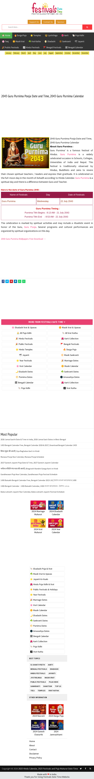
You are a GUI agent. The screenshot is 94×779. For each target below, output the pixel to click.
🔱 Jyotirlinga (51, 35)
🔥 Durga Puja (69, 349)
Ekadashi (54, 668)
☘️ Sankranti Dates (70, 371)
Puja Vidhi (53, 681)
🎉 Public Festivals (10, 47)
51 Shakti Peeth (37, 664)
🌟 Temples (35, 35)
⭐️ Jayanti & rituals (39, 578)
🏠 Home (6, 35)
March (24, 53)
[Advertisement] (47, 74)
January (8, 53)
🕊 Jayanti (79, 41)
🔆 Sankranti (65, 41)
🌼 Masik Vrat (19, 41)
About (32, 744)
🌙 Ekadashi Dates (24, 371)
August (51, 53)
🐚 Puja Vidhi (78, 35)
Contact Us (48, 22)
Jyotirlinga (36, 677)
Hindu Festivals (37, 672)
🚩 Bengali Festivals (52, 47)
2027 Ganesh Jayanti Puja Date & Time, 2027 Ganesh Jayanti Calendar (29, 462)
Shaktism (47, 685)
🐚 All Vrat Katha (70, 332)
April (29, 53)
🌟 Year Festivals (24, 360)
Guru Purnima (68, 154)
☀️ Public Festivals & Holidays (44, 589)
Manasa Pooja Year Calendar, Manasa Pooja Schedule (22, 456)
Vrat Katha (53, 689)
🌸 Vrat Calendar (24, 365)
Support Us (34, 22)
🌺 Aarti (64, 35)
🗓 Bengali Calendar (74, 47)
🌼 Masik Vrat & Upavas (70, 327)
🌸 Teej (5, 41)
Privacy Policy (35, 757)
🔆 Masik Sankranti (70, 354)
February (16, 53)
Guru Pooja (30, 226)
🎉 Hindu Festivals (24, 338)
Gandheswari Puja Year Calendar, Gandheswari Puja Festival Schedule (29, 474)
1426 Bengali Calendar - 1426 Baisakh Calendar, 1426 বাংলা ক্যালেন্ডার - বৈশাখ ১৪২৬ (35, 485)
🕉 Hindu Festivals (31, 47)
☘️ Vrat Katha (35, 41)
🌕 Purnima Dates (24, 376)
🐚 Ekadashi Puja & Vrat (41, 568)
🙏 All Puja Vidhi (24, 332)
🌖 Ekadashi (50, 41)
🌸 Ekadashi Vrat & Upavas (24, 327)
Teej (32, 689)
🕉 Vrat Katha (69, 387)
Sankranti (35, 685)
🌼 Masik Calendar (69, 365)
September (59, 53)
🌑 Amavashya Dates (70, 376)
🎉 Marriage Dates (69, 360)
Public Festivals (38, 681)
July (45, 53)
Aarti (50, 664)
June (39, 53)
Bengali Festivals (38, 668)
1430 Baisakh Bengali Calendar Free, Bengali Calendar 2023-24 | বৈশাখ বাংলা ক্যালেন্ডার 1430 (38, 480)
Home (32, 740)
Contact (33, 749)
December (85, 53)
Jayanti (51, 672)
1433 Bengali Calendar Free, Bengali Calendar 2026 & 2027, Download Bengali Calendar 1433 (39, 445)
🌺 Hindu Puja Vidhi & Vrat (42, 584)
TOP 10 (58, 685)
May (34, 53)
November (76, 53)
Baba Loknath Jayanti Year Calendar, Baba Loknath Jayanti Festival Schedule (33, 491)
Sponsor (60, 22)
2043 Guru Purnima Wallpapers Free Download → (23, 238)
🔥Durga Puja (20, 35)
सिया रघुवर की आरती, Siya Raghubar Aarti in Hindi (20, 450)
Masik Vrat (50, 677)
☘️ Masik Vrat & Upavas (41, 573)
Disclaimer (34, 753)
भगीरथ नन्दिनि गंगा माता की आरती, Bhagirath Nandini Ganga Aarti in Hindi (29, 468)
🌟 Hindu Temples (24, 349)
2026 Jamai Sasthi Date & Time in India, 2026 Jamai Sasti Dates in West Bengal (33, 439)
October (67, 53)
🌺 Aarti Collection (69, 338)
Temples (41, 689)
